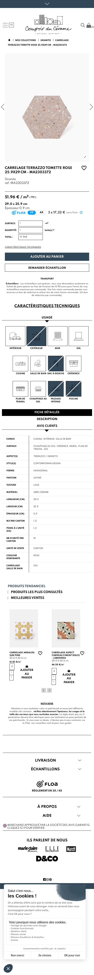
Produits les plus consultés (36, 592)
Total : (9, 237)
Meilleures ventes (27, 598)
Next (49, 690)
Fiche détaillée (47, 412)
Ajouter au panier (47, 256)
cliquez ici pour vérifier (25, 828)
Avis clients (47, 426)
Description (47, 419)
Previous (43, 690)
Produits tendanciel (27, 586)
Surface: (10, 223)
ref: (7, 183)
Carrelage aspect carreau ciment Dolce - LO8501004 (66, 655)
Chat (27, 723)
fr (11, 25)
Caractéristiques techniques (23, 247)
